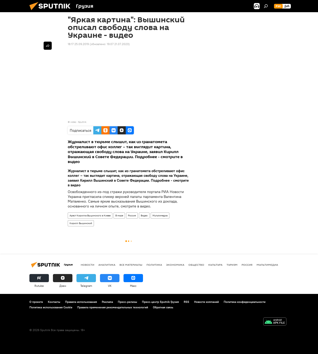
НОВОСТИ (87, 265)
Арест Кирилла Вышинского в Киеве (90, 215)
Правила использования (81, 302)
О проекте (36, 302)
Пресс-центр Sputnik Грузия (160, 302)
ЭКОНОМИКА (175, 265)
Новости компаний (206, 302)
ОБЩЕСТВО (196, 265)
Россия (132, 215)
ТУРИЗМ (232, 265)
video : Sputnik (78, 121)
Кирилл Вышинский (81, 223)
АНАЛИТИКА (106, 265)
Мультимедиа (160, 215)
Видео (144, 215)
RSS (186, 302)
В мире (119, 215)
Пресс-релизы (127, 302)
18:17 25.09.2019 (78, 44)
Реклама (107, 302)
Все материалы (130, 265)
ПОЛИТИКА (154, 265)
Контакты (54, 302)
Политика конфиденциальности (244, 302)
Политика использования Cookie (50, 307)
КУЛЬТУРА (215, 265)
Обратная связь (163, 307)
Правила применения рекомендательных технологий (112, 307)
